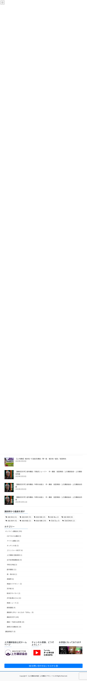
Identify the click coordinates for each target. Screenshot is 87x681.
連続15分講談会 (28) (14, 627)
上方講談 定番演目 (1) (14, 555)
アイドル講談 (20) (13, 541)
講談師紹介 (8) (10, 631)
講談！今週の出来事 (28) (15, 622)
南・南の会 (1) (12, 574)
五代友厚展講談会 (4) (14, 560)
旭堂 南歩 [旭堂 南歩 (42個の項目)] (12, 521)
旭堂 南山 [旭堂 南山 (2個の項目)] (54, 517)
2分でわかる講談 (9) (14, 536)
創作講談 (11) (11, 569)
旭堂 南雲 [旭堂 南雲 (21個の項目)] (26, 521)
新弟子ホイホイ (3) (13, 593)
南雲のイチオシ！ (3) (14, 584)
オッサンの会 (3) (13, 545)
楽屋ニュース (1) (13, 603)
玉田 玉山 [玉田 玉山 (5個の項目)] (55, 521)
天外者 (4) (10, 588)
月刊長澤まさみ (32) (14, 598)
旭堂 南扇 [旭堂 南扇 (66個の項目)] (68, 517)
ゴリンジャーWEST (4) (15, 550)
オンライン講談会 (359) (13, 531)
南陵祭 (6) (10, 579)
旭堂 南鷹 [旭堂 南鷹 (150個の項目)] (41, 521)
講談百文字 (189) (13, 617)
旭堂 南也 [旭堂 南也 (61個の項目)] (12, 517)
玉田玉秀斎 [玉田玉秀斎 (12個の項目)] (69, 521)
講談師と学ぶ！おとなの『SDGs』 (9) (20, 612)
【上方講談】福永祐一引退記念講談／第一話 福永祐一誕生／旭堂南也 (40, 459)
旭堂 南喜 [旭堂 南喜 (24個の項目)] (40, 517)
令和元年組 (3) (12, 564)
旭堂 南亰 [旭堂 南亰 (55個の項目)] (26, 517)
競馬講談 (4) (11, 607)
